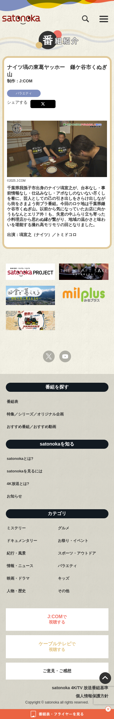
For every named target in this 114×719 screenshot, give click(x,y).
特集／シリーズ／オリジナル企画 (35, 414)
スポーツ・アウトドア (77, 553)
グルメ (63, 528)
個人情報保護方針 (92, 696)
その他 (63, 591)
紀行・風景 (16, 553)
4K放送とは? (18, 483)
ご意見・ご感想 (57, 670)
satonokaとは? (20, 458)
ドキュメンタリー (22, 540)
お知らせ (14, 496)
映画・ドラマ (18, 578)
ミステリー (16, 528)
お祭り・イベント (73, 540)
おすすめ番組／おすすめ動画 (31, 427)
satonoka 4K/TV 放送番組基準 (80, 687)
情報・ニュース (20, 566)
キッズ (63, 578)
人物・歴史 (16, 591)
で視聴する (57, 619)
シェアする (17, 102)
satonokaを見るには (24, 471)
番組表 (12, 401)
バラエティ (67, 566)
